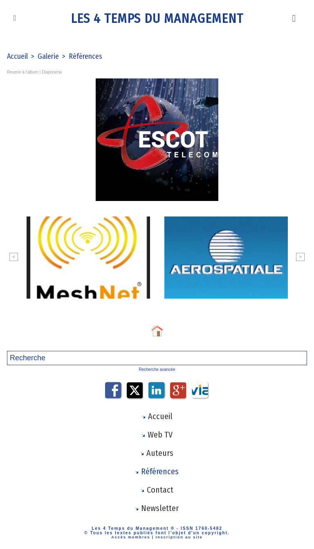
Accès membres (130, 537)
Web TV (157, 435)
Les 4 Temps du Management (157, 18)
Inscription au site (179, 537)
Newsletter (157, 508)
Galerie (48, 56)
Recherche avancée (157, 369)
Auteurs (156, 453)
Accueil (17, 56)
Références (85, 56)
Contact (157, 490)
